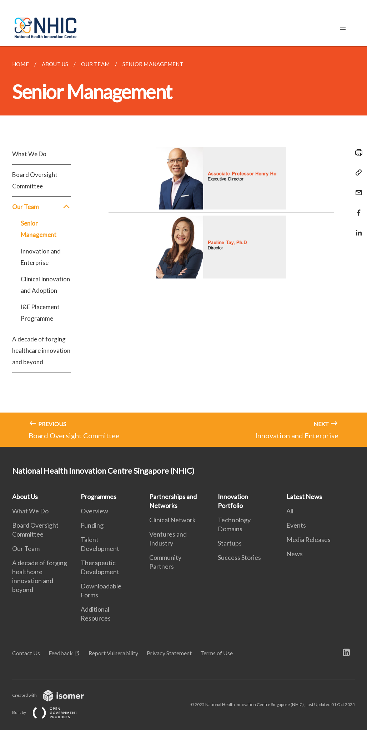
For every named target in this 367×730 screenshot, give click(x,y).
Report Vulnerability (113, 653)
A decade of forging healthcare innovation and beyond (41, 350)
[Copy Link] (356, 172)
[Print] (356, 152)
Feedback (61, 653)
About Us (25, 496)
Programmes (98, 496)
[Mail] (356, 188)
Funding (92, 525)
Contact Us (26, 653)
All (289, 511)
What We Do (29, 154)
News (294, 554)
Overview (94, 511)
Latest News (304, 496)
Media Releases (308, 539)
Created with (53, 695)
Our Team (41, 207)
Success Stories (239, 557)
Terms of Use (216, 653)
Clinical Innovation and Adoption (45, 284)
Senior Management (38, 229)
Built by (50, 712)
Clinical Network (172, 520)
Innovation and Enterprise (41, 256)
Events (296, 525)
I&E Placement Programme (40, 312)
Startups (230, 543)
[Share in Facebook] (356, 208)
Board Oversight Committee (34, 180)
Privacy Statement (169, 653)
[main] (183, 246)
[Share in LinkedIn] (356, 228)
